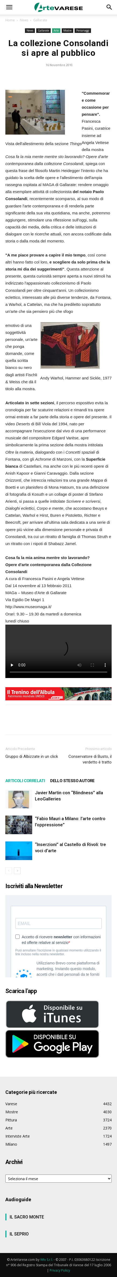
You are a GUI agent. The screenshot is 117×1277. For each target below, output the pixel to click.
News (24, 20)
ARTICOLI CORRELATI (25, 780)
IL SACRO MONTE (27, 1217)
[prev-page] (8, 870)
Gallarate (40, 20)
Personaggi (82, 30)
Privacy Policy (60, 1270)
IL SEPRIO (19, 1234)
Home (10, 20)
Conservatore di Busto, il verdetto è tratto (90, 759)
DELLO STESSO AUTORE (72, 780)
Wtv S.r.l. (46, 1259)
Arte (56, 30)
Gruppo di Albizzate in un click (31, 756)
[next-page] (17, 870)
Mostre (67, 30)
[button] (9, 7)
